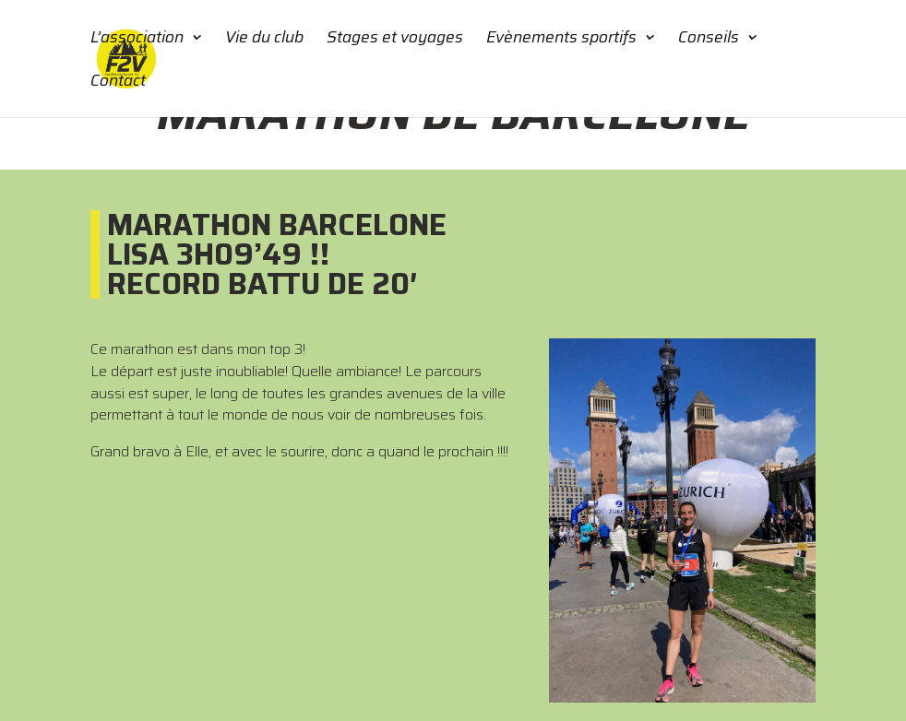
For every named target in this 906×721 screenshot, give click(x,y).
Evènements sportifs (561, 39)
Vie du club (264, 39)
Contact (118, 83)
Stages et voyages (395, 39)
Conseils (708, 39)
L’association (137, 39)
